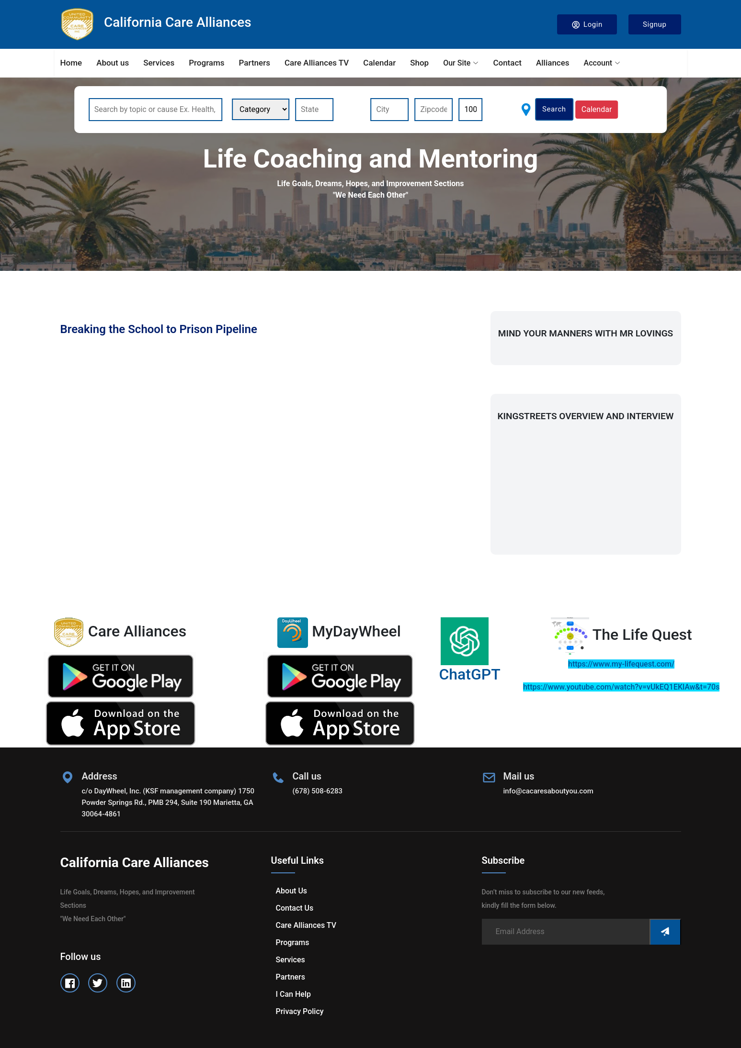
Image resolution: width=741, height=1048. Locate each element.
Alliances (553, 62)
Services (158, 62)
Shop (419, 62)
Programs (206, 62)
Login (587, 24)
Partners (254, 62)
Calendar (379, 62)
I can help (293, 994)
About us (112, 62)
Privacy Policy (300, 1011)
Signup (655, 24)
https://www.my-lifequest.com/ (621, 664)
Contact (507, 62)
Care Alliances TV (317, 62)
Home (71, 62)
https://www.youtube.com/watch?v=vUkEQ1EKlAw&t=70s (621, 686)
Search (554, 109)
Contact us (295, 908)
